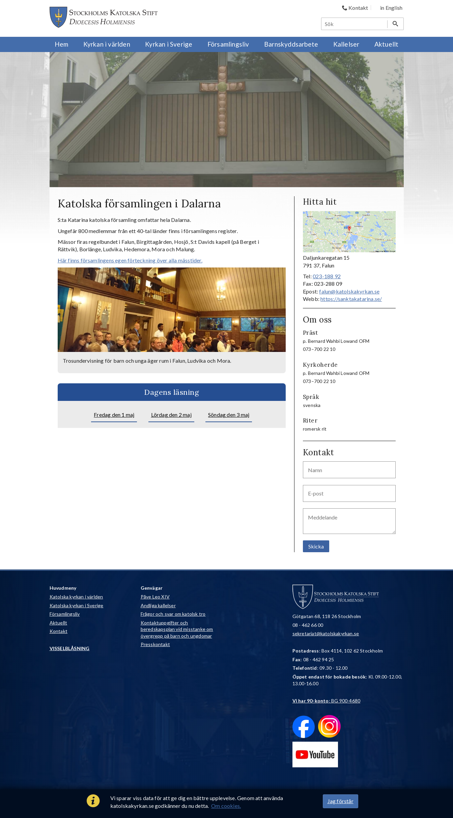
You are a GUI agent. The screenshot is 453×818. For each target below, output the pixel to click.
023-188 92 (327, 276)
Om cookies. (226, 805)
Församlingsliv (65, 614)
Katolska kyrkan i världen (76, 596)
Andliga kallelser (158, 605)
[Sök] (354, 24)
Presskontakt (155, 644)
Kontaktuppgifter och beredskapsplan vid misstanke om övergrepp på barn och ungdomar (177, 629)
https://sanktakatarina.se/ (351, 299)
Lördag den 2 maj (171, 414)
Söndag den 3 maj (228, 414)
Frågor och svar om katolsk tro (173, 614)
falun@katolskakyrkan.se (349, 291)
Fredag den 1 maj (114, 414)
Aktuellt (58, 622)
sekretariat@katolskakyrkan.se (325, 633)
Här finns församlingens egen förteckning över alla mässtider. (130, 260)
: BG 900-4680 (326, 701)
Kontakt (58, 631)
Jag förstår (340, 801)
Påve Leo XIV (155, 596)
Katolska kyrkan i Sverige (77, 605)
